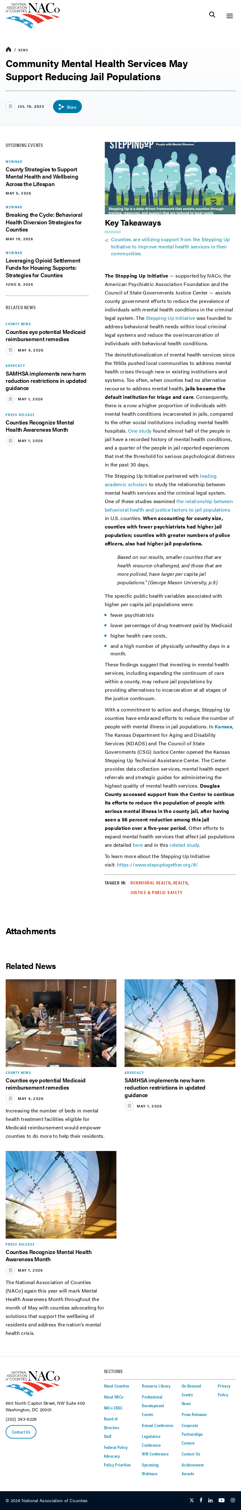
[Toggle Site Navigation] (229, 16)
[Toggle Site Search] (212, 16)
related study (184, 844)
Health (180, 882)
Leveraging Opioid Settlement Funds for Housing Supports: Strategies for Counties (43, 267)
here (138, 844)
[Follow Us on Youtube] (221, 1500)
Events (147, 1414)
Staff (107, 1436)
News (23, 50)
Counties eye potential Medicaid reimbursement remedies (46, 335)
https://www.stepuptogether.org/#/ (157, 864)
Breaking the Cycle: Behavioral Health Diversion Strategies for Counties (44, 222)
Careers (188, 1443)
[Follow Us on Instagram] (232, 1500)
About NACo (114, 1396)
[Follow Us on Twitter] (192, 1500)
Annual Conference (157, 1425)
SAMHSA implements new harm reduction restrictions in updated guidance (46, 380)
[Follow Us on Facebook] (201, 1500)
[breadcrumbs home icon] (8, 49)
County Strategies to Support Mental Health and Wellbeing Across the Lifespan (42, 176)
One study (140, 430)
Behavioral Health (151, 882)
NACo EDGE (113, 1407)
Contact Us (21, 1432)
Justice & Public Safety (156, 892)
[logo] (33, 26)
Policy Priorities (117, 1464)
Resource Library (156, 1385)
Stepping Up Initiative (170, 317)
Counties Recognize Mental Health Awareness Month (40, 425)
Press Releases (194, 1414)
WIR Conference (155, 1453)
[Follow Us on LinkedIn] (210, 1500)
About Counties (116, 1385)
